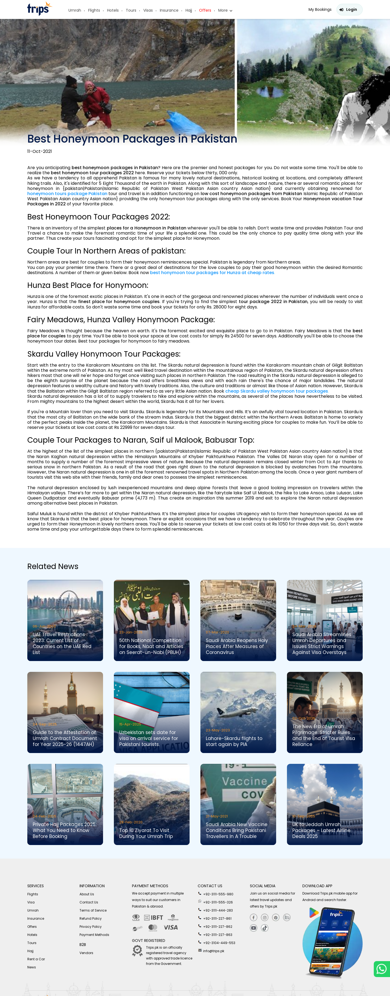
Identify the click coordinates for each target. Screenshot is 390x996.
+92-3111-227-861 (215, 918)
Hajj (189, 10)
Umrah (74, 10)
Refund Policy (91, 918)
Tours (131, 10)
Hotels (113, 10)
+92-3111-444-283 (215, 909)
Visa (31, 902)
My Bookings (320, 9)
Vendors (86, 953)
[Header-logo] (40, 14)
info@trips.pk (211, 950)
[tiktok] (264, 928)
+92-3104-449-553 (216, 942)
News (31, 967)
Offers (205, 10)
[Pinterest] (275, 918)
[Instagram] (264, 918)
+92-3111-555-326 (215, 901)
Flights (94, 10)
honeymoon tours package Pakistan (67, 193)
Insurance (169, 10)
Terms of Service (93, 910)
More (223, 10)
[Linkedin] (286, 918)
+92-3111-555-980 (215, 893)
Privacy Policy (91, 926)
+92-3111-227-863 (215, 934)
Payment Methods (94, 934)
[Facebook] (253, 918)
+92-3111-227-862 (215, 926)
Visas (148, 10)
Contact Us (89, 902)
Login (351, 9)
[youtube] (253, 928)
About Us (87, 894)
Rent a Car (36, 959)
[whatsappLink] (382, 969)
